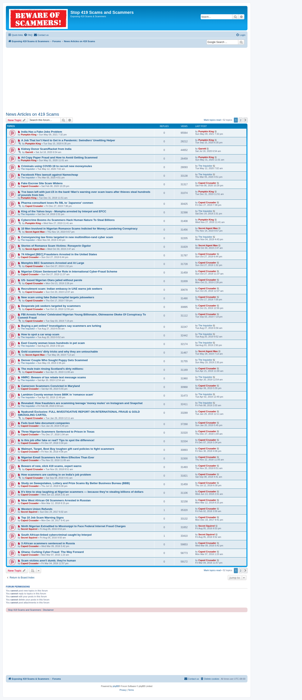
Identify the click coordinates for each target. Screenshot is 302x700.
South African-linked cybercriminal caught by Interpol (56, 534)
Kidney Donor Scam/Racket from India (46, 148)
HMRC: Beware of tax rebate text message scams (53, 377)
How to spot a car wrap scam (40, 334)
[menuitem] (28, 35)
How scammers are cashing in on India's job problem (56, 474)
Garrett (29, 152)
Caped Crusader (30, 186)
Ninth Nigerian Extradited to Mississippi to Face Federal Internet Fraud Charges (73, 526)
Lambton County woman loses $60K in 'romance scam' (57, 394)
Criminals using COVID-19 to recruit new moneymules (56, 166)
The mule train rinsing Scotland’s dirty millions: (52, 368)
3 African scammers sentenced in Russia (48, 543)
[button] (245, 120)
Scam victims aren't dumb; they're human (48, 560)
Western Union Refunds (36, 509)
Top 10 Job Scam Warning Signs (42, 517)
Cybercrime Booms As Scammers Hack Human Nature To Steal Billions (68, 220)
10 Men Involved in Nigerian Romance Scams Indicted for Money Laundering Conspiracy (79, 228)
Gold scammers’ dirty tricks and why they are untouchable (59, 351)
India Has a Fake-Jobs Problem (41, 131)
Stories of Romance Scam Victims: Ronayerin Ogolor (56, 245)
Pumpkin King (28, 134)
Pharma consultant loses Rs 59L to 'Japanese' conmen (57, 202)
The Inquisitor (28, 169)
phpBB (116, 686)
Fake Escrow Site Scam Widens (42, 183)
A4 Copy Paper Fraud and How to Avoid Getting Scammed (59, 157)
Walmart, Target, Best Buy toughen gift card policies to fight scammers (67, 448)
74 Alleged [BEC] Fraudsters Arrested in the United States (59, 254)
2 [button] (240, 120)
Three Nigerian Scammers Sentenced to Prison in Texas (57, 431)
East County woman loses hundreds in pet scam (53, 343)
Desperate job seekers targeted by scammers (51, 305)
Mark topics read (212, 120)
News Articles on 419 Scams (32, 114)
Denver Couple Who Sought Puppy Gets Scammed (54, 360)
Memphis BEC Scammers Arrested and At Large (52, 262)
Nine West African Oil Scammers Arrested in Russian (56, 500)
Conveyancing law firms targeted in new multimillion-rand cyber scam (67, 237)
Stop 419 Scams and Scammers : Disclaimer (31, 610)
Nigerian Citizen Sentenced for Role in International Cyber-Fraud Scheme (69, 271)
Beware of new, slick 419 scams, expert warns (51, 466)
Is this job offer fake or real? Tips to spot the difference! (57, 440)
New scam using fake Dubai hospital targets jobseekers (57, 297)
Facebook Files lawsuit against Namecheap (49, 174)
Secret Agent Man (35, 232)
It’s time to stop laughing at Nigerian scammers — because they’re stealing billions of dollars (82, 491)
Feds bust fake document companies (45, 423)
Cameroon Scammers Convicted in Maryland (50, 386)
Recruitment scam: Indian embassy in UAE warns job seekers (61, 288)
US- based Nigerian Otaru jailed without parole (51, 280)
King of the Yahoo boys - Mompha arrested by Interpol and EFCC (63, 211)
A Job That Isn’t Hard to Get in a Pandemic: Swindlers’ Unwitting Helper (68, 140)
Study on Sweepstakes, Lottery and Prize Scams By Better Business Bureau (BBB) (75, 483)
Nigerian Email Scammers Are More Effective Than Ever (57, 457)
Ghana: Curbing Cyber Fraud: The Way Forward (52, 552)
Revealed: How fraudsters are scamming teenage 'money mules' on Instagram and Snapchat (82, 403)
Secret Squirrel (29, 512)
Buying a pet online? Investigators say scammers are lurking (61, 325)
